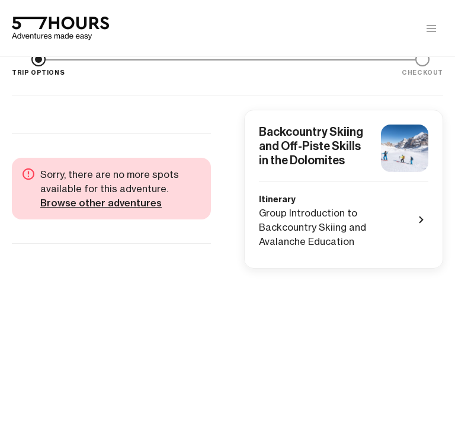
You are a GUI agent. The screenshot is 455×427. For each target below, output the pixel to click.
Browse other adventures (101, 203)
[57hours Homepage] (60, 28)
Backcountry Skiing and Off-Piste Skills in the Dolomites (311, 146)
